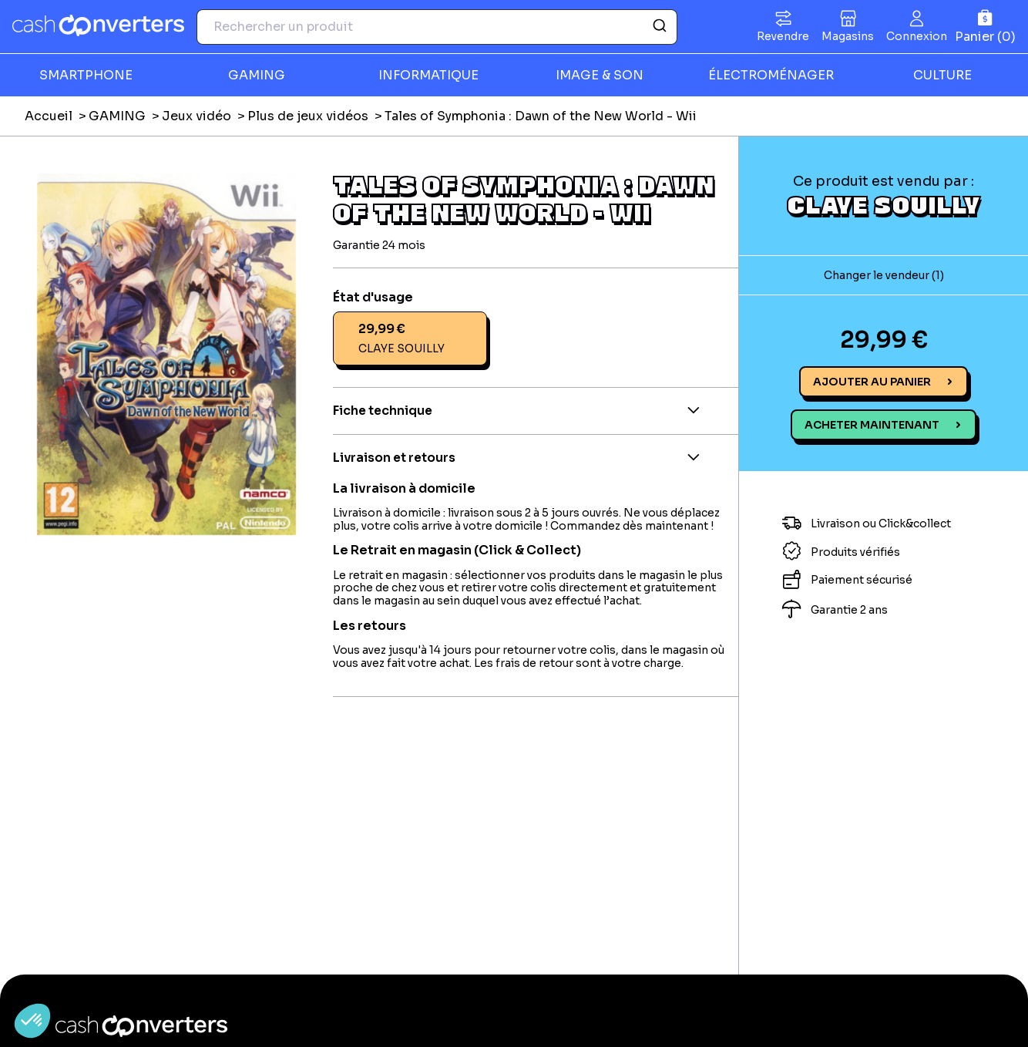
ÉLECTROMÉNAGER (771, 75)
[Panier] (985, 26)
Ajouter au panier (872, 382)
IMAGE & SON (599, 75)
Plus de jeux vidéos (307, 116)
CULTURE (942, 75)
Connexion (916, 36)
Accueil (48, 116)
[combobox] (437, 27)
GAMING (256, 75)
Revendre (783, 36)
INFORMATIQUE (428, 75)
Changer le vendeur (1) (884, 275)
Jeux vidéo (196, 116)
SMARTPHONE (86, 75)
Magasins (847, 36)
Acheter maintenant (872, 425)
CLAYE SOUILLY (883, 204)
